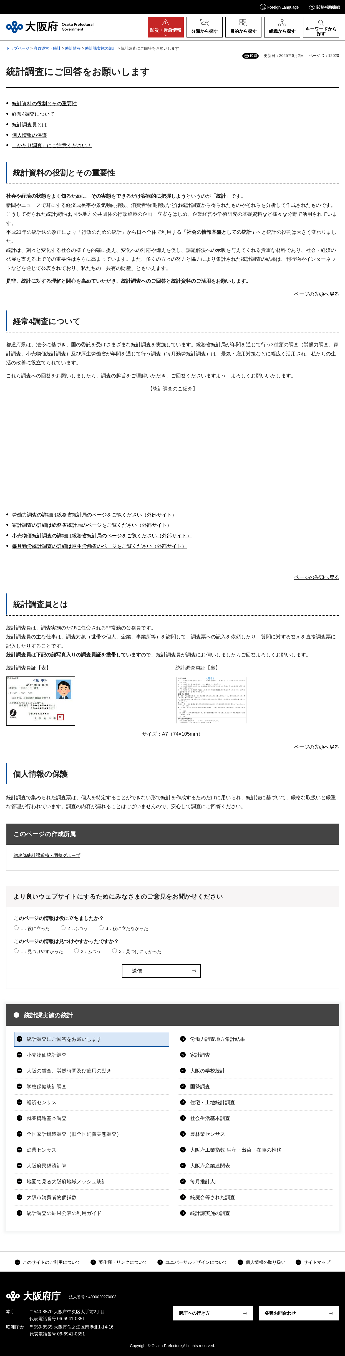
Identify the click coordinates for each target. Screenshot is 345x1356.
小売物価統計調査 (47, 1055)
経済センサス (42, 1102)
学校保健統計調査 (47, 1086)
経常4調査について (33, 114)
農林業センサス (207, 1134)
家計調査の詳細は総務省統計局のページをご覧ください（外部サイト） (92, 525)
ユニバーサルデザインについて (196, 1262)
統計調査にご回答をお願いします (64, 1039)
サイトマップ (317, 1262)
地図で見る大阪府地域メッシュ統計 (67, 1181)
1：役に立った (35, 928)
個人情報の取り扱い (266, 1262)
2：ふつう (77, 928)
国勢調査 (200, 1086)
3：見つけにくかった (140, 951)
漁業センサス (42, 1150)
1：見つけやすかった (42, 951)
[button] (279, 6)
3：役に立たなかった (127, 928)
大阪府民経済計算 (47, 1166)
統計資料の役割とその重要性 (44, 103)
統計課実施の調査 (210, 1213)
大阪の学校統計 (207, 1071)
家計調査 (200, 1055)
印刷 (253, 56)
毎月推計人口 (205, 1181)
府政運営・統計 (47, 48)
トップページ (17, 48)
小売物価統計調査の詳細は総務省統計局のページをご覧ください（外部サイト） (102, 535)
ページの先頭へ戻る (316, 294)
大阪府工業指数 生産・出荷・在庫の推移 (235, 1150)
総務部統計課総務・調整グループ (47, 855)
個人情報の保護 (29, 135)
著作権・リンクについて (123, 1262)
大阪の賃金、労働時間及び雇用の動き (69, 1071)
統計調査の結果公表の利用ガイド (64, 1213)
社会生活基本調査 (210, 1118)
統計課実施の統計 (100, 48)
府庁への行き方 (194, 1313)
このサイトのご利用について (51, 1262)
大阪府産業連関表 (210, 1166)
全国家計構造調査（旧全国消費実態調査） (74, 1134)
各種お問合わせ (280, 1313)
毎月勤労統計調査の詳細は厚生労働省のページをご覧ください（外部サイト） (99, 546)
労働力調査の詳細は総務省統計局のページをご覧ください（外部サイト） (94, 515)
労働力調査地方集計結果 (217, 1039)
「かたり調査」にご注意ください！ (52, 145)
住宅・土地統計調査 (212, 1102)
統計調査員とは (29, 124)
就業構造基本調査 (47, 1118)
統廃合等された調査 (212, 1197)
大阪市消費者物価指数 (52, 1197)
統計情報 (73, 48)
